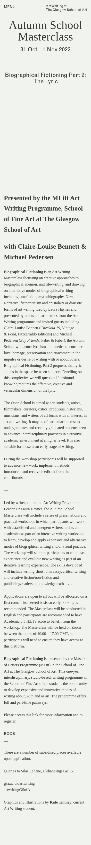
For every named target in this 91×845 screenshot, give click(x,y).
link (35, 715)
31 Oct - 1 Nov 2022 (45, 49)
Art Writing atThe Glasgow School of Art (66, 8)
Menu (10, 6)
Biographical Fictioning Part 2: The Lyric (45, 78)
